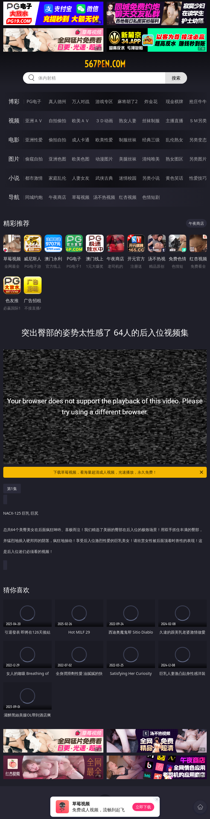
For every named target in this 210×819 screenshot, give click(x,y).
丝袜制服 (151, 121)
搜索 (176, 78)
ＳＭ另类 (198, 121)
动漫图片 (104, 159)
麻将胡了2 (128, 101)
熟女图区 (174, 159)
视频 (13, 120)
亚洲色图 (57, 159)
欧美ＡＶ (80, 121)
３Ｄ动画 (104, 121)
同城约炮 (34, 197)
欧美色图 (80, 159)
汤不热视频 (104, 197)
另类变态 (198, 140)
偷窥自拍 (34, 159)
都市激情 (34, 178)
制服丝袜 (127, 140)
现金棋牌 (174, 101)
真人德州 (57, 101)
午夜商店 (57, 197)
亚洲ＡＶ (34, 121)
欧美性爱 (104, 140)
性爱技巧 (198, 178)
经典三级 (151, 140)
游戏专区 (104, 101)
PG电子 (34, 101)
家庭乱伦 (57, 178)
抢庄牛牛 (198, 101)
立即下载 (143, 806)
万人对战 (80, 101)
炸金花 (151, 101)
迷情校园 (127, 178)
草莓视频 (80, 197)
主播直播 (174, 121)
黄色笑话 (174, 178)
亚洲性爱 (34, 140)
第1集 (12, 488)
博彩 (13, 101)
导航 (13, 197)
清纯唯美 (151, 159)
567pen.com (105, 64)
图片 (13, 158)
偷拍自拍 (57, 140)
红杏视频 (127, 197)
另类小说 (151, 178)
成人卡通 (80, 140)
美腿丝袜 (127, 159)
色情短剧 (151, 197)
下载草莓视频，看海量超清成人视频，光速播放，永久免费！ (128, 472)
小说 (13, 178)
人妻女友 (80, 178)
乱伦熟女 (174, 140)
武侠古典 (104, 178)
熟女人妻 (127, 121)
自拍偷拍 (57, 121)
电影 (13, 139)
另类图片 (198, 159)
